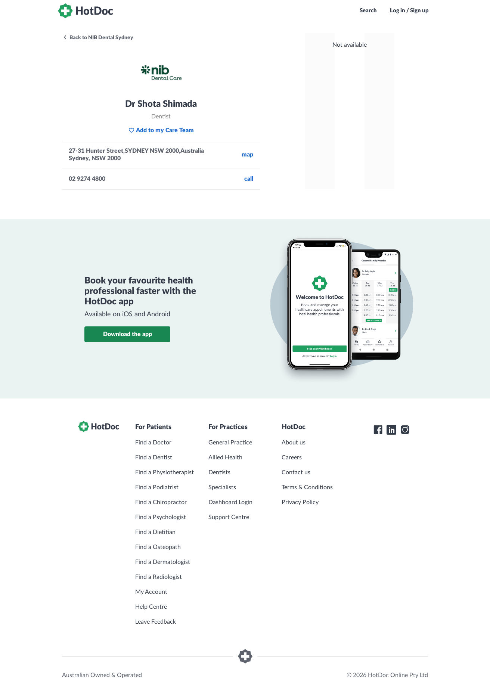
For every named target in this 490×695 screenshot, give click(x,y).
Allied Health (225, 457)
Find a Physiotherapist (164, 472)
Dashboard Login (230, 502)
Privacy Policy (300, 502)
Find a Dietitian (155, 532)
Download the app (127, 334)
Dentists (219, 472)
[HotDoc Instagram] (405, 430)
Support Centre (228, 517)
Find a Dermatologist (162, 562)
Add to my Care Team (161, 130)
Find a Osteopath (158, 547)
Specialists (222, 487)
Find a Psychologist (160, 517)
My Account (151, 592)
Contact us (296, 472)
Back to (98, 37)
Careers (292, 457)
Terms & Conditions (307, 487)
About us (294, 443)
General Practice (230, 443)
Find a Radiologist (158, 577)
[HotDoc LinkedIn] (391, 430)
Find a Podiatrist (157, 487)
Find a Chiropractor (161, 502)
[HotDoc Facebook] (378, 430)
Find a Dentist (153, 457)
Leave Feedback (155, 622)
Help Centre (151, 607)
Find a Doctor (153, 443)
